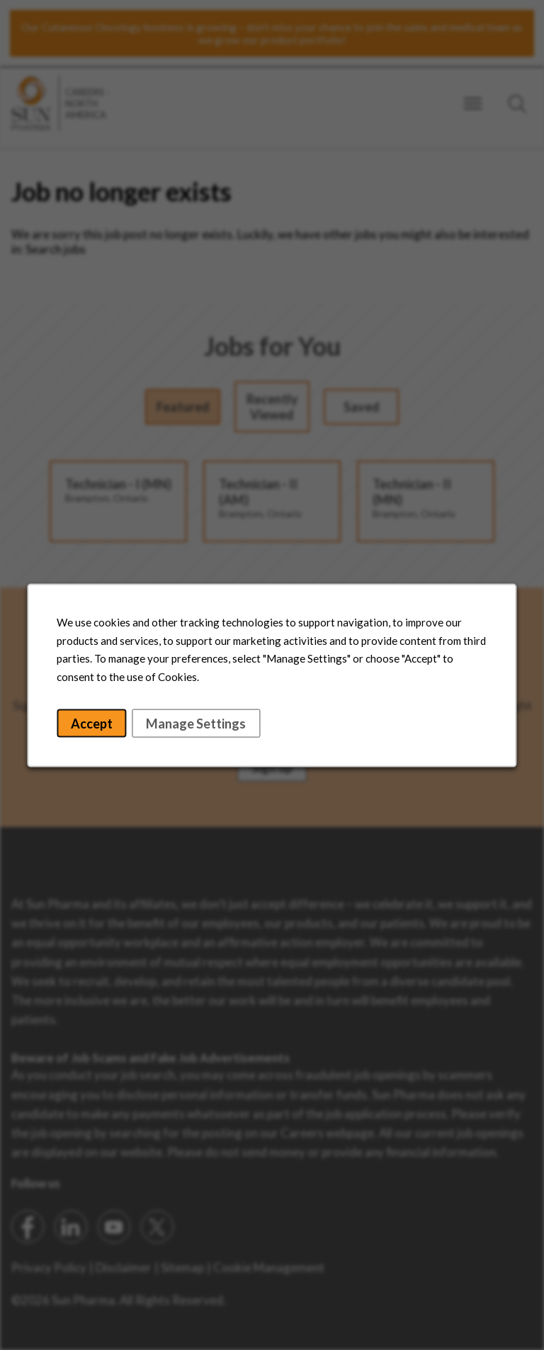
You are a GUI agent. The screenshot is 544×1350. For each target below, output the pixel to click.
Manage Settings (198, 727)
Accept (98, 727)
